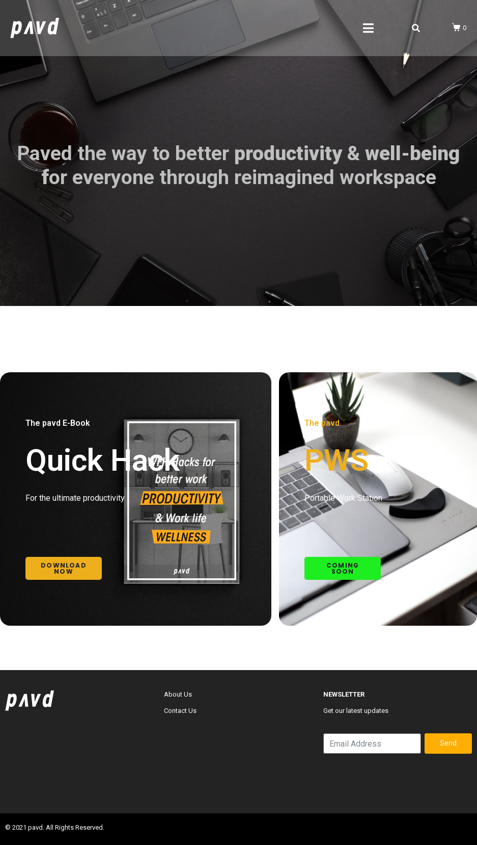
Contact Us (180, 710)
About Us (178, 694)
